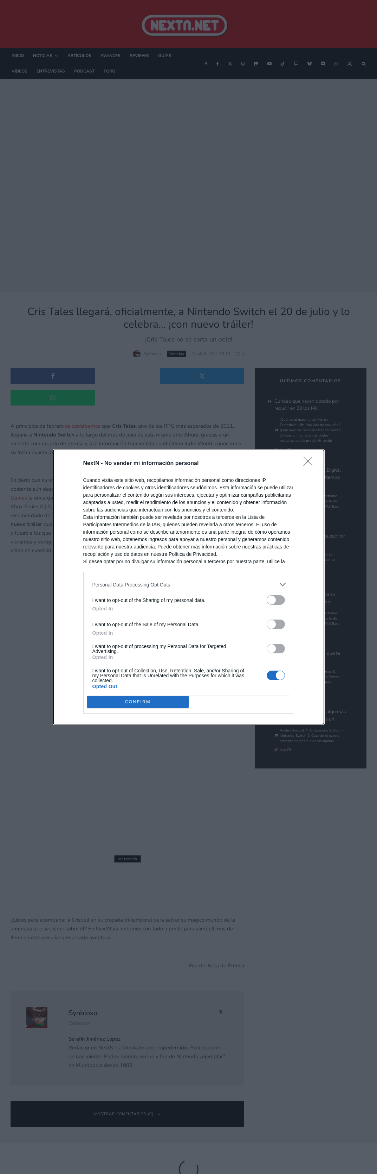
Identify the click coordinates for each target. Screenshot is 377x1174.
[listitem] (188, 584)
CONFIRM (138, 702)
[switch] (276, 600)
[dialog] (188, 587)
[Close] (310, 463)
